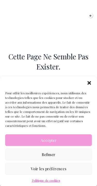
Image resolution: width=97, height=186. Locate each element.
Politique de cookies (46, 182)
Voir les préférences (48, 170)
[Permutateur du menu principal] (10, 18)
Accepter (49, 142)
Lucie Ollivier (48, 15)
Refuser (48, 156)
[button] (89, 85)
